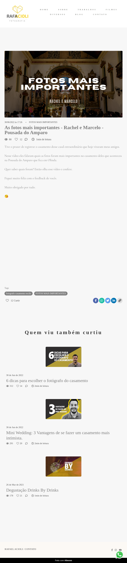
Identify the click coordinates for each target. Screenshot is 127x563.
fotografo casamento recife (18, 293)
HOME (44, 9)
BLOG (79, 14)
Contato (30, 549)
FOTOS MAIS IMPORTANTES (43, 122)
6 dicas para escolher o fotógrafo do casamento (47, 380)
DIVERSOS (58, 14)
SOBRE (63, 9)
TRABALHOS (87, 9)
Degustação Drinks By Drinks (32, 490)
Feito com (63, 560)
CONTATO (100, 14)
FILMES (112, 9)
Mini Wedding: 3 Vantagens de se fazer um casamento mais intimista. (58, 435)
